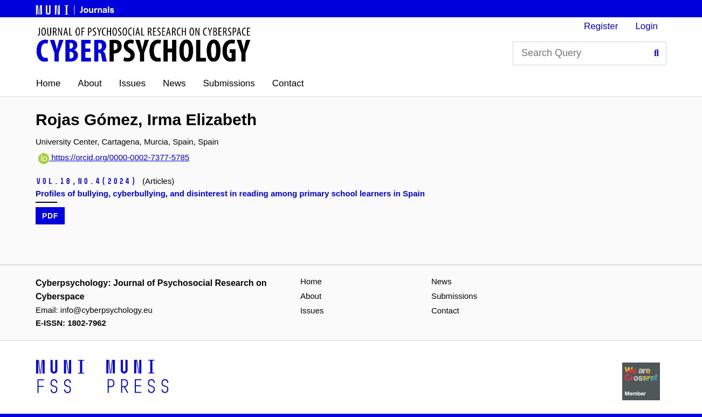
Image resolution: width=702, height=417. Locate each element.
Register (601, 26)
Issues (132, 83)
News (174, 83)
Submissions (228, 83)
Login (646, 26)
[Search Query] (589, 53)
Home (48, 83)
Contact (288, 83)
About (89, 83)
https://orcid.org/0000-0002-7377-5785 (113, 157)
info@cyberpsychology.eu (106, 310)
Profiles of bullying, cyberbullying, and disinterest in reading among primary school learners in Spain (230, 193)
